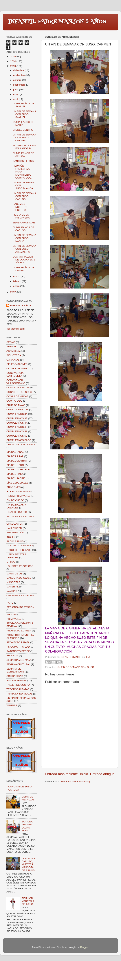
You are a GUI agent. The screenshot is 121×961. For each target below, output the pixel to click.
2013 (13, 66)
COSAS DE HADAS (17, 396)
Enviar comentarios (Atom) (75, 781)
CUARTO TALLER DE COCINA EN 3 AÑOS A (24, 259)
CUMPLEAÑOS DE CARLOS (23, 229)
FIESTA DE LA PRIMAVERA (21, 216)
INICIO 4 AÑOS (15, 541)
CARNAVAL (12, 359)
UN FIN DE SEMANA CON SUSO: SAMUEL (24, 114)
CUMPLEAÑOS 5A (16, 431)
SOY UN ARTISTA (16, 680)
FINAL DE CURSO (16, 512)
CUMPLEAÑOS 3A (16, 414)
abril (16, 99)
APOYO (10, 342)
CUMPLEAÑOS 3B (16, 418)
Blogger (84, 947)
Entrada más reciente (61, 774)
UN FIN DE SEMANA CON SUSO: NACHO (24, 238)
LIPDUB (10, 561)
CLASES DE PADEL (17, 368)
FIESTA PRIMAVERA (18, 496)
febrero (17, 281)
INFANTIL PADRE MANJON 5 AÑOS (57, 22)
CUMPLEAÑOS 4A (16, 422)
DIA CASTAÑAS (15, 452)
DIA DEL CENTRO (16, 460)
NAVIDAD (11, 591)
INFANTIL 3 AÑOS (20, 305)
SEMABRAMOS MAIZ (18, 660)
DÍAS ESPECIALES (17, 482)
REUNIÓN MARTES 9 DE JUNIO (27, 901)
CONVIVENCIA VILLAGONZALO (15, 382)
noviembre (19, 75)
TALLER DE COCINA (18, 684)
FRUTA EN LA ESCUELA (20, 516)
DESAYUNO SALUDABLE (20, 444)
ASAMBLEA (13, 351)
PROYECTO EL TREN (18, 630)
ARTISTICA (12, 346)
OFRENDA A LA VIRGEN (20, 595)
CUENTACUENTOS (17, 409)
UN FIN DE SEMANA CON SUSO (75, 667)
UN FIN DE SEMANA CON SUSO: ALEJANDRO (24, 249)
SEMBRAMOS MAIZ (24, 222)
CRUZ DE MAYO (15, 405)
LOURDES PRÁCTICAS (19, 566)
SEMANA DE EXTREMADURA (15, 670)
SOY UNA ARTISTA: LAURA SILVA (26, 826)
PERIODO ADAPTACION (20, 607)
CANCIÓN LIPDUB (23, 161)
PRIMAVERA (13, 619)
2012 (13, 292)
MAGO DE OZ (14, 573)
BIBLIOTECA (13, 355)
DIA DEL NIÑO (14, 474)
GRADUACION (14, 523)
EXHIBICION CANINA (18, 491)
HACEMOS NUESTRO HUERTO (20, 207)
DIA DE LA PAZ (14, 456)
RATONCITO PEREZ (18, 651)
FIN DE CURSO (15, 500)
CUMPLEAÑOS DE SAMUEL (23, 105)
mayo (16, 94)
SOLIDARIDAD (14, 676)
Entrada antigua (102, 774)
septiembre (19, 84)
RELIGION (12, 655)
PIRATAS (11, 614)
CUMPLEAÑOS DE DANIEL (23, 269)
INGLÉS (11, 537)
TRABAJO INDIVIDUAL (19, 693)
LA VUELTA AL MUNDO (19, 545)
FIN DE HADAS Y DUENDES (16, 506)
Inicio (84, 774)
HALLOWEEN (14, 528)
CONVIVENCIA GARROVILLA (14, 374)
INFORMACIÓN (15, 532)
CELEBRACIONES (16, 364)
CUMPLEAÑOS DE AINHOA (23, 154)
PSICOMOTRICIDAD (18, 646)
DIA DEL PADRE (15, 478)
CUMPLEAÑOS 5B (16, 435)
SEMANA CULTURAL (18, 664)
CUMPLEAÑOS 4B (16, 427)
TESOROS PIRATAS (18, 689)
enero (16, 286)
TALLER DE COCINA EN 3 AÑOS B (24, 147)
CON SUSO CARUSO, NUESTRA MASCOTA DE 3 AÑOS (28, 864)
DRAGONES (13, 487)
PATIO (10, 602)
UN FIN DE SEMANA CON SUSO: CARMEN (24, 137)
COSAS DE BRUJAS (18, 387)
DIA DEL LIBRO (15, 465)
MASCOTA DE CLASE (18, 577)
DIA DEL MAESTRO (17, 469)
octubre (17, 80)
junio (16, 89)
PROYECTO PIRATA (18, 642)
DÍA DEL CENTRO (23, 129)
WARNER (11, 705)
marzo (17, 276)
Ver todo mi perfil (15, 328)
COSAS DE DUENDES (19, 392)
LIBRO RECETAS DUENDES (16, 556)
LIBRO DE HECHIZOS (19, 550)
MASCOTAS (13, 582)
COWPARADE (14, 400)
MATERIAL (12, 586)
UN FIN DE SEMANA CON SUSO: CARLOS (24, 196)
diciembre (19, 70)
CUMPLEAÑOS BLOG (18, 440)
